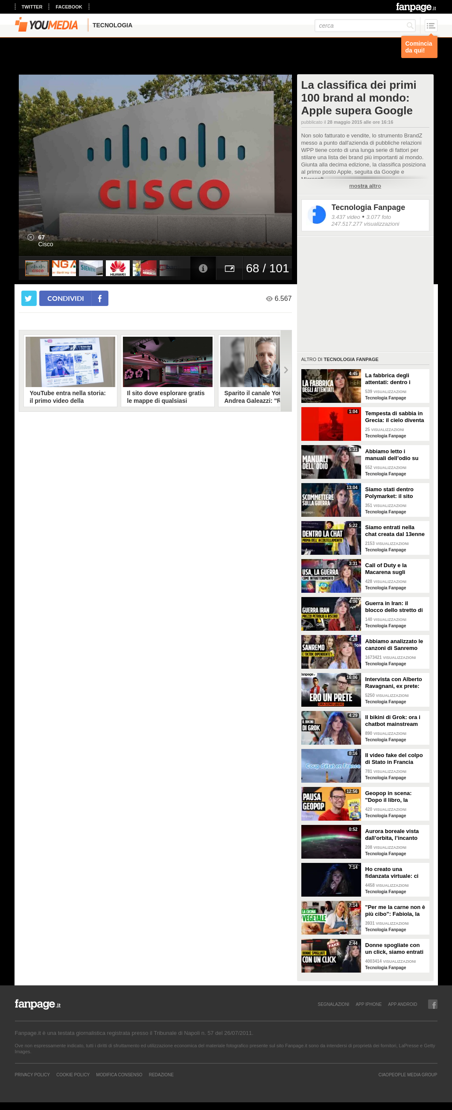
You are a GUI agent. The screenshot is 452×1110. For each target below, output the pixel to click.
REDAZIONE (161, 1074)
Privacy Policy (32, 1074)
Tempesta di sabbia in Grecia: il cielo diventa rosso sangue (394, 417)
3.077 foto (378, 217)
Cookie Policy (73, 1074)
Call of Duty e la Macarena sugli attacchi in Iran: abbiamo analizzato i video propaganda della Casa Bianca (392, 569)
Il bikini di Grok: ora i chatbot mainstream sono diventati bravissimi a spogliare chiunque (394, 721)
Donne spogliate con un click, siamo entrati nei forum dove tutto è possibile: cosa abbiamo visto (394, 949)
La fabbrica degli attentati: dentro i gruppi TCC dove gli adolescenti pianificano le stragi (396, 379)
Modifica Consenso (119, 1074)
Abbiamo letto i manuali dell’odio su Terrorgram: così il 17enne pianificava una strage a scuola (395, 455)
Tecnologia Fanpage (368, 207)
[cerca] (365, 25)
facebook (68, 6)
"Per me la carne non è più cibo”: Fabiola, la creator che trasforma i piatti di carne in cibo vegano (395, 911)
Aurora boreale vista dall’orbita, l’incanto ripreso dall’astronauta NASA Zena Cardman (395, 835)
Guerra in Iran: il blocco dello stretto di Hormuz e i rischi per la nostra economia (395, 607)
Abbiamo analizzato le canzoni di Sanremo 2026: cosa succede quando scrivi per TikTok (394, 645)
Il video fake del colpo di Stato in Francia (394, 758)
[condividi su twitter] (29, 298)
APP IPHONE (369, 1004)
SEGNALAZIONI (333, 1004)
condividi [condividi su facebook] (65, 298)
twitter (32, 6)
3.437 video (346, 217)
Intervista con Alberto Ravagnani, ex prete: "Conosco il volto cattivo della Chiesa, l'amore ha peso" (393, 683)
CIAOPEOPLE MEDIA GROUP (408, 1074)
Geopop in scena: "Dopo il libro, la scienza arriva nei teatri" (388, 797)
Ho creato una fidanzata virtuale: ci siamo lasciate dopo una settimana (392, 873)
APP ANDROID (402, 1004)
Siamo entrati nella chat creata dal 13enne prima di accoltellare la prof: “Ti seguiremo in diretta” (395, 531)
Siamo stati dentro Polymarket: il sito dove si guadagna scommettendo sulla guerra (392, 493)
